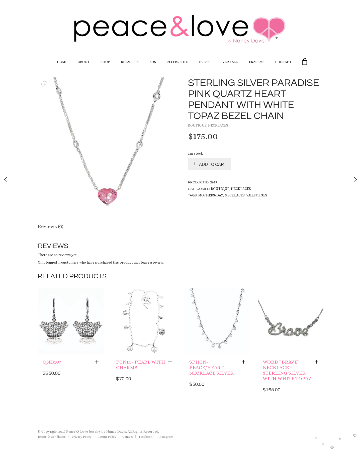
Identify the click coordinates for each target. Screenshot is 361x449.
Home (62, 62)
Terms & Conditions (52, 436)
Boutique (197, 125)
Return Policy (107, 436)
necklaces (235, 195)
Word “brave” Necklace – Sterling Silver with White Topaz (287, 370)
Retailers (130, 62)
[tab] (50, 226)
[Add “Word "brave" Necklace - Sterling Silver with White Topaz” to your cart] (318, 362)
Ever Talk (229, 62)
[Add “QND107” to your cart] (98, 362)
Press (204, 62)
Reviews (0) (50, 226)
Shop (105, 62)
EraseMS (256, 62)
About (84, 62)
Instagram (165, 436)
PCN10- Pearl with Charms (140, 364)
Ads (152, 62)
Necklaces (218, 125)
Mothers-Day (210, 195)
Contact (283, 62)
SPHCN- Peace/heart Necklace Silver (211, 367)
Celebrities (177, 62)
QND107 (52, 362)
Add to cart (212, 164)
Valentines (256, 195)
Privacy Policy (82, 436)
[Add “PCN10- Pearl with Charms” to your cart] (171, 362)
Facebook (145, 436)
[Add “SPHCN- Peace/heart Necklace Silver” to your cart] (245, 362)
